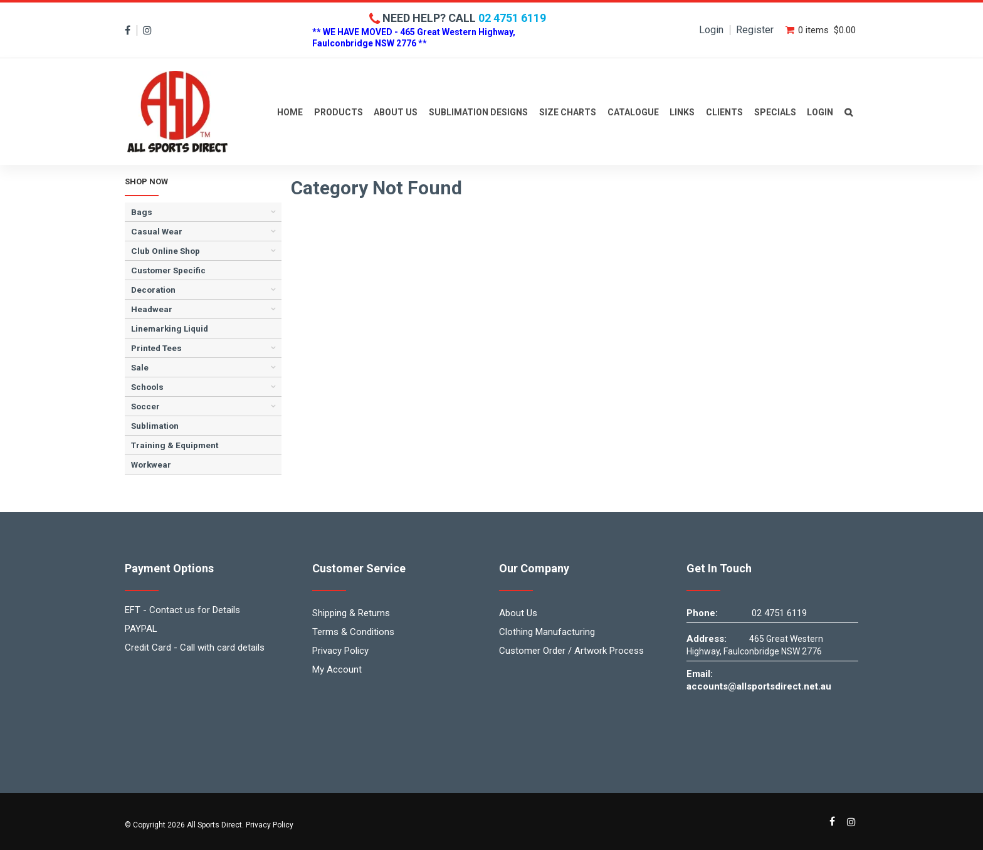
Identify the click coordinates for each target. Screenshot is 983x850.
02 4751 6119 (512, 17)
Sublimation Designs (478, 112)
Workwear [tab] (151, 464)
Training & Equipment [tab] (174, 445)
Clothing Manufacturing (547, 632)
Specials (775, 112)
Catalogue (633, 112)
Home (290, 112)
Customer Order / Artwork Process (571, 650)
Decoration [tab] (153, 290)
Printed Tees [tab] (156, 348)
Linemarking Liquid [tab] (169, 328)
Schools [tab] (147, 387)
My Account (337, 669)
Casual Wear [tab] (156, 231)
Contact (848, 111)
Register (755, 30)
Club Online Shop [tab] (165, 251)
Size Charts (567, 112)
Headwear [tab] (151, 309)
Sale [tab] (140, 367)
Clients (724, 112)
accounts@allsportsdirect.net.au (758, 686)
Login (711, 30)
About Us (396, 112)
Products (338, 112)
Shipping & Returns (351, 613)
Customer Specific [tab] (168, 270)
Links (682, 112)
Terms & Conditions (353, 632)
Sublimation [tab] (155, 426)
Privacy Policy (340, 650)
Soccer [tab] (145, 406)
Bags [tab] (141, 212)
